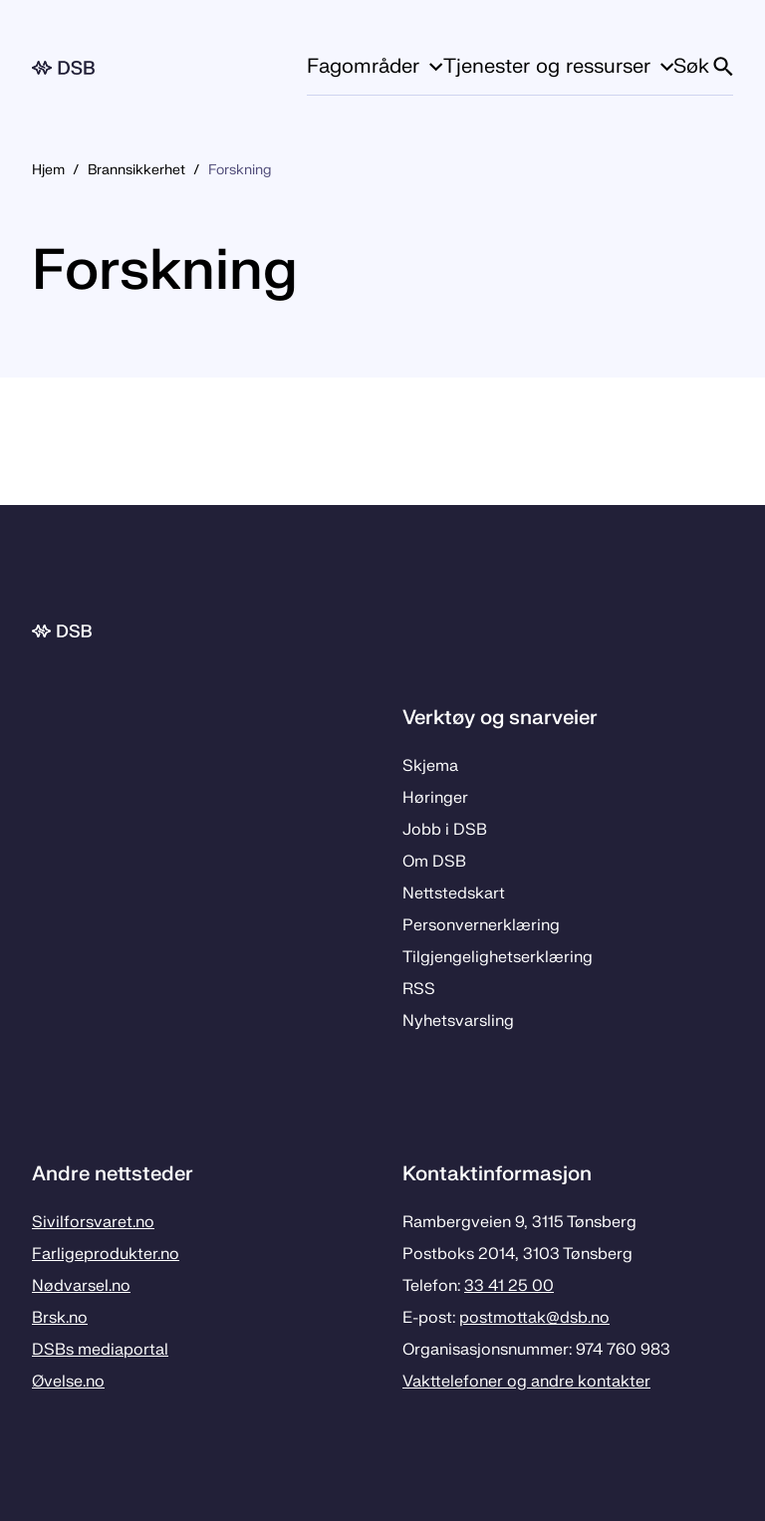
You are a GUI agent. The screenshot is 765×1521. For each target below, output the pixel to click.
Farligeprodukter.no (105, 1254)
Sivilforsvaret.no (93, 1222)
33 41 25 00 (509, 1286)
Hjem (48, 169)
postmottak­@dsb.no (534, 1318)
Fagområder (374, 66)
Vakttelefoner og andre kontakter (526, 1382)
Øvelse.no (68, 1382)
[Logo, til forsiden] (63, 68)
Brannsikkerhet (136, 169)
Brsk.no (60, 1318)
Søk (703, 66)
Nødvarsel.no (81, 1286)
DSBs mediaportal (100, 1350)
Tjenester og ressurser (558, 66)
